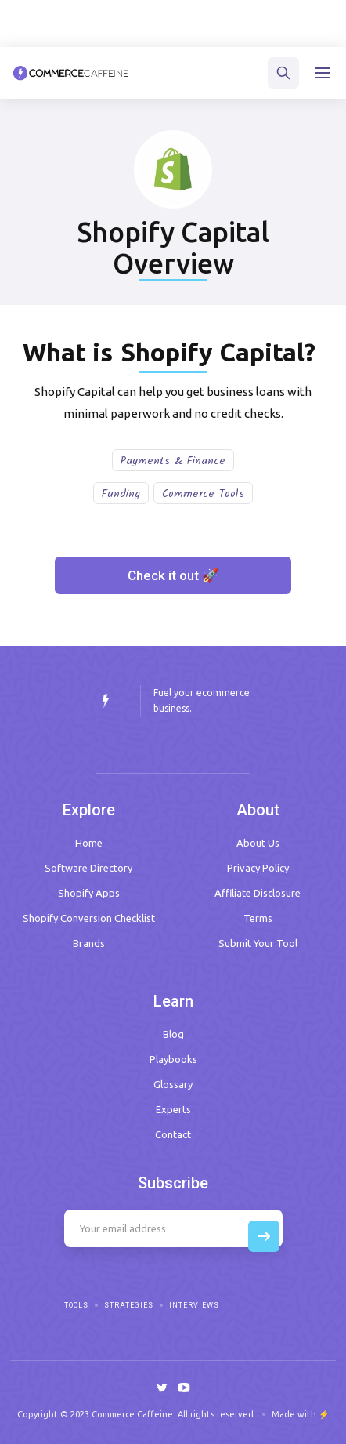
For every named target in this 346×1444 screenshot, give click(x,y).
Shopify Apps (89, 892)
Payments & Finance (173, 461)
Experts (173, 1109)
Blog (173, 1034)
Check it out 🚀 (173, 575)
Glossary (173, 1084)
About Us (257, 842)
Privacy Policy (258, 867)
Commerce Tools (203, 493)
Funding (121, 493)
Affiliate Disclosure (257, 892)
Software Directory (88, 867)
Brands (89, 943)
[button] (322, 73)
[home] (71, 73)
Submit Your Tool (257, 943)
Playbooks (173, 1059)
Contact (173, 1134)
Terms (257, 917)
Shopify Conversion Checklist (89, 917)
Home (89, 842)
